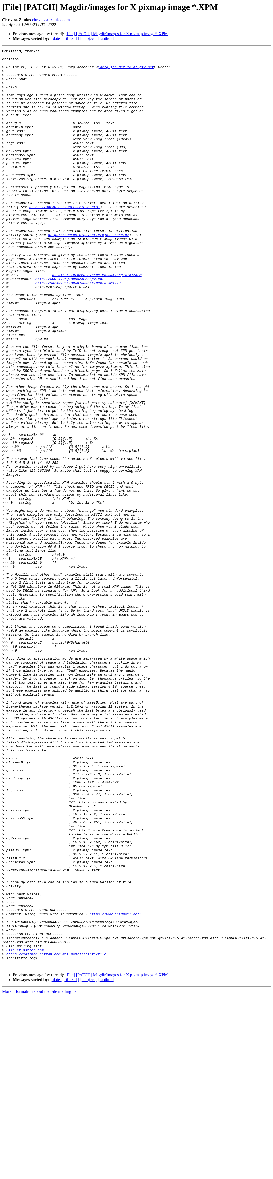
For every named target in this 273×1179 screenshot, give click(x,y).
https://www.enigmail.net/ (116, 1087)
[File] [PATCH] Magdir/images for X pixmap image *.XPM (116, 33)
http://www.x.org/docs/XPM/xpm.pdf (69, 325)
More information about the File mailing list (40, 1174)
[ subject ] (88, 38)
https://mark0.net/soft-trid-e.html (64, 238)
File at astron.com (25, 1130)
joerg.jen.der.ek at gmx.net (126, 70)
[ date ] (56, 38)
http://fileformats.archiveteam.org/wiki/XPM (96, 320)
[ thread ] (71, 38)
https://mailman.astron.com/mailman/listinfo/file (56, 1135)
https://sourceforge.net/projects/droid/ (88, 272)
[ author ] (106, 38)
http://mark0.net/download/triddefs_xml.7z (78, 329)
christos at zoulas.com (51, 20)
